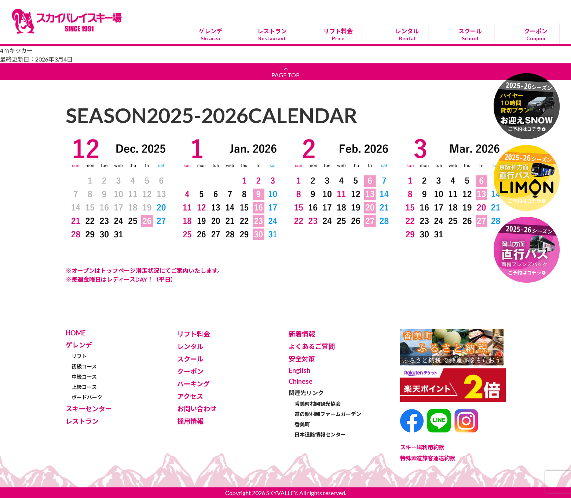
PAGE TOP (285, 72)
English (277, 8)
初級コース (84, 366)
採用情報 (190, 421)
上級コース (84, 387)
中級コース (84, 377)
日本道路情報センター (320, 434)
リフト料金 (338, 34)
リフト (79, 356)
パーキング (431, 8)
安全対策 (302, 359)
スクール (470, 34)
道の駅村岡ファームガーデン (327, 414)
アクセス (483, 8)
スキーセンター (380, 8)
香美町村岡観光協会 (317, 404)
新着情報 (302, 334)
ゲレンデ (210, 34)
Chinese (329, 8)
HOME (76, 333)
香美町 (302, 424)
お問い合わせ (534, 8)
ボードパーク (87, 397)
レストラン (272, 34)
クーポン (536, 34)
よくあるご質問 (312, 346)
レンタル (407, 34)
